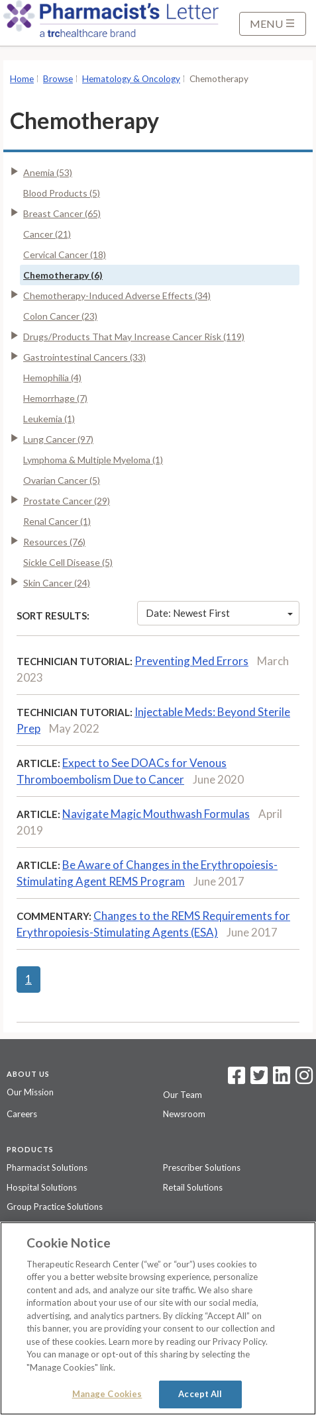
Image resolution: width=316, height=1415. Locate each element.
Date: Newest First (219, 613)
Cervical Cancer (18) (64, 254)
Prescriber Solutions (201, 1167)
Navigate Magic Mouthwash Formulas (156, 814)
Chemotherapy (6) (63, 275)
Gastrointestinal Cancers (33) (84, 357)
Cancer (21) (47, 234)
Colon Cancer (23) (60, 316)
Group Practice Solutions (55, 1206)
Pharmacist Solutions (47, 1167)
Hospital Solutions (42, 1187)
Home (22, 78)
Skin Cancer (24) (56, 582)
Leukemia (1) (49, 418)
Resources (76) (54, 541)
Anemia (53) (47, 172)
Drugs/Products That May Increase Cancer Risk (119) (133, 336)
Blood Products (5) (61, 193)
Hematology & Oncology (131, 78)
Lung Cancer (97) (58, 439)
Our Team (182, 1094)
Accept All (200, 1394)
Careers (22, 1114)
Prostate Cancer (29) (66, 500)
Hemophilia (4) (52, 377)
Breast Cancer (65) (62, 213)
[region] (158, 1318)
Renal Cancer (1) (57, 521)
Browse (58, 78)
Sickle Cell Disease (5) (68, 562)
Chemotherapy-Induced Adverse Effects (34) (117, 295)
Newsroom (184, 1114)
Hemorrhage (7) (55, 398)
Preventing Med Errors (191, 661)
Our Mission (30, 1092)
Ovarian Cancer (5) (61, 480)
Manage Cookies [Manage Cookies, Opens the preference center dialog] (107, 1394)
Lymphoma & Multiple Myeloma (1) (93, 459)
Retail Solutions (193, 1187)
